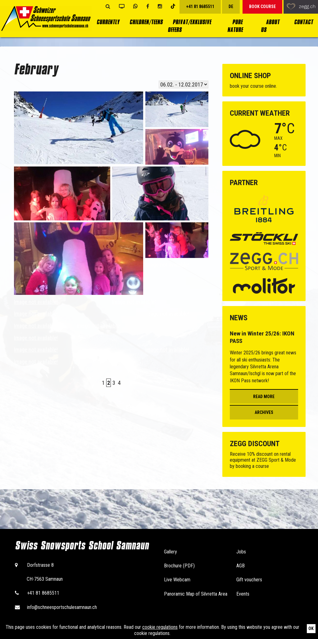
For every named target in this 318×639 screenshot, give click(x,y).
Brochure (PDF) (179, 566)
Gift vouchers (249, 580)
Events (242, 594)
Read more (264, 396)
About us (270, 26)
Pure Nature (235, 26)
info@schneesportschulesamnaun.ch (62, 607)
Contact (303, 22)
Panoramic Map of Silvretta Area (195, 594)
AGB (240, 566)
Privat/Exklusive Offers (189, 26)
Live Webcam (177, 580)
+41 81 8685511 (43, 593)
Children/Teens (146, 22)
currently (108, 22)
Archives (264, 412)
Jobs (241, 552)
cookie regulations (160, 627)
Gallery (170, 552)
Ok (311, 628)
